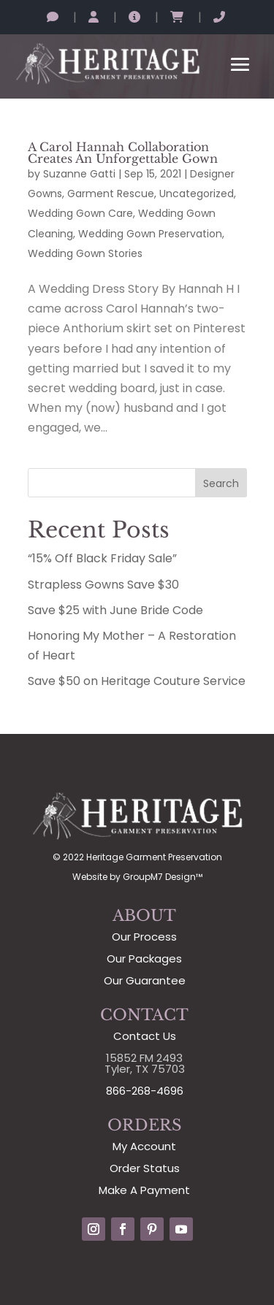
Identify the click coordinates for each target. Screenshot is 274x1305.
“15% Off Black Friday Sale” (102, 558)
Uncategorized (196, 193)
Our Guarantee (145, 980)
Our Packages (144, 958)
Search (221, 483)
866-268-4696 (144, 1090)
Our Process (144, 936)
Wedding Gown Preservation (150, 233)
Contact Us (144, 1036)
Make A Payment (144, 1190)
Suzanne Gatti (79, 174)
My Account (144, 1146)
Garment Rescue (110, 193)
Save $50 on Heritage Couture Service (137, 681)
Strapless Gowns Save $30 (103, 584)
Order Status (145, 1168)
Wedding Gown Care (80, 213)
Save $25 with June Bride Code (115, 610)
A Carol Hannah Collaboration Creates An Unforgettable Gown (123, 152)
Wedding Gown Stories (85, 253)
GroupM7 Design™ (162, 876)
